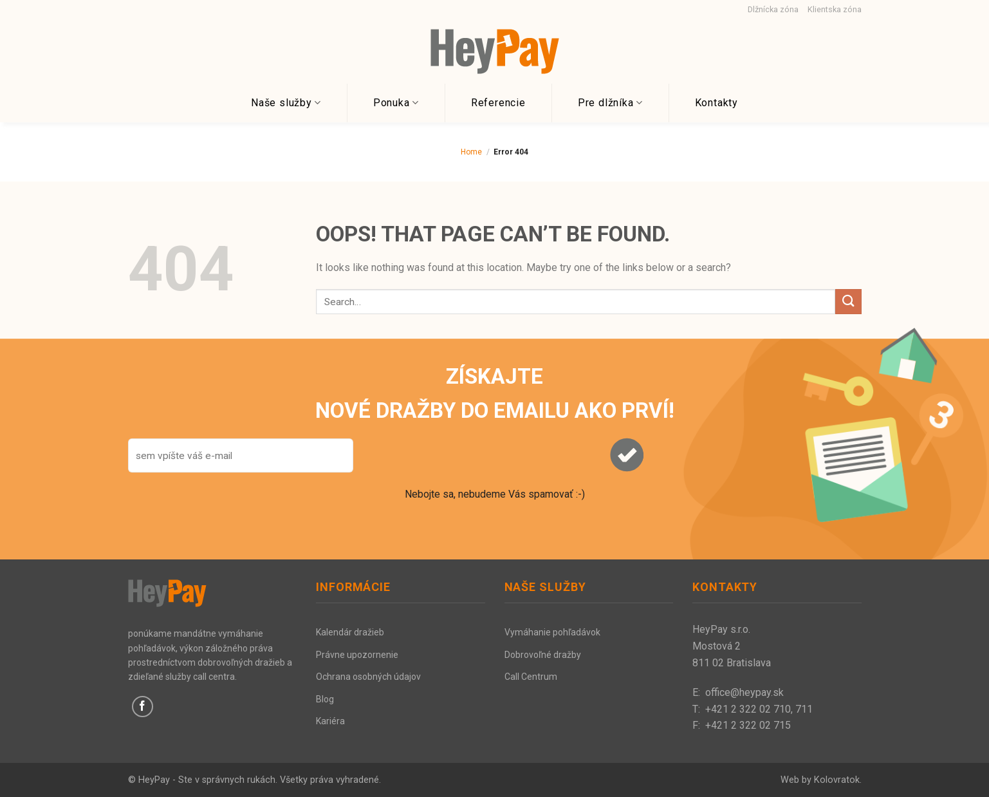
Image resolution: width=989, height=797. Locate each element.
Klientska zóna (835, 9)
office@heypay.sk (744, 692)
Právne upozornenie (357, 655)
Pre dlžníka (610, 103)
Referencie (498, 103)
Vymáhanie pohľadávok (552, 632)
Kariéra (330, 721)
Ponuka (396, 103)
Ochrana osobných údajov (368, 676)
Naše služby (286, 103)
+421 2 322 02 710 (748, 709)
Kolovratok (837, 779)
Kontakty (716, 103)
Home (471, 151)
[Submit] (848, 301)
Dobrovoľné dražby (542, 655)
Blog (325, 699)
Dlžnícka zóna (773, 9)
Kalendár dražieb (350, 632)
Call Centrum (530, 676)
